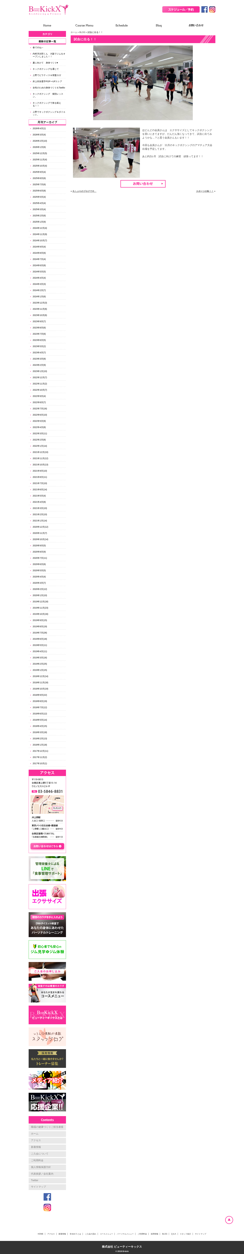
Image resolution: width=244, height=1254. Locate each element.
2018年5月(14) (40, 720)
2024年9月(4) (39, 246)
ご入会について (39, 1153)
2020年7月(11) (40, 558)
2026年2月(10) (40, 141)
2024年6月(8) (39, 265)
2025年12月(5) (40, 153)
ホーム (74, 32)
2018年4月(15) (40, 726)
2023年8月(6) (39, 327)
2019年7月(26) (40, 632)
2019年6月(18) (40, 639)
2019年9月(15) (40, 620)
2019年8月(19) (40, 626)
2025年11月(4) (40, 159)
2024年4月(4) (39, 278)
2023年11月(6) (40, 309)
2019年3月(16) (40, 657)
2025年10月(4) (40, 166)
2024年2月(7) (39, 290)
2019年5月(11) (40, 645)
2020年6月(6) (39, 564)
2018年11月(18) (40, 682)
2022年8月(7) (39, 402)
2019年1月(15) (40, 670)
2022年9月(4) (39, 396)
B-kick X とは (75, 1234)
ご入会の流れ (90, 1234)
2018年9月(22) (40, 695)
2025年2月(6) (39, 215)
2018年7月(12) (40, 707)
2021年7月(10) (40, 483)
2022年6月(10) (40, 415)
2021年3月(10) (40, 508)
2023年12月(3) (40, 302)
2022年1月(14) (40, 446)
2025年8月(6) (39, 178)
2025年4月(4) (39, 203)
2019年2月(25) (40, 664)
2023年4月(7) (39, 352)
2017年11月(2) (40, 757)
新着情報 (36, 1147)
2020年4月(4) (39, 576)
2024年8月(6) (39, 253)
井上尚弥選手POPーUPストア (47, 81)
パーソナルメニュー (125, 1234)
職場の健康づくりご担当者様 (47, 1127)
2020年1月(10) (40, 595)
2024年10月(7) (40, 240)
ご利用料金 (37, 1160)
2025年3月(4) (39, 209)
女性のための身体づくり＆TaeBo (49, 87)
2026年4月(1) (39, 128)
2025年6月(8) (39, 190)
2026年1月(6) (39, 147)
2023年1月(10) (40, 371)
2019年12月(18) (40, 601)
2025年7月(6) (39, 184)
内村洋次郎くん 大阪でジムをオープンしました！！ (49, 55)
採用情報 (154, 1234)
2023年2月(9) (39, 365)
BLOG (82, 32)
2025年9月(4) (39, 172)
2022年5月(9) (39, 421)
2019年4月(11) (40, 651)
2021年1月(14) (40, 520)
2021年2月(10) (40, 514)
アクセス (36, 1140)
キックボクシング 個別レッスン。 (48, 95)
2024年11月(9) (40, 234)
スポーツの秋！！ (205, 191)
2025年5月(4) (39, 197)
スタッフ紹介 (185, 1234)
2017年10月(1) (40, 763)
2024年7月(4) (39, 259)
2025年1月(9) (39, 222)
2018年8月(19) (40, 701)
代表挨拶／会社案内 (42, 1173)
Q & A (173, 1234)
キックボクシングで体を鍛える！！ (47, 104)
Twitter (34, 1180)
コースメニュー (106, 1234)
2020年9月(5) (39, 545)
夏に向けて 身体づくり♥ (45, 62)
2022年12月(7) (40, 377)
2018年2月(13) (40, 738)
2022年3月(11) (40, 433)
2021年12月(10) (40, 452)
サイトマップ (38, 1186)
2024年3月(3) (39, 284)
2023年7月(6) (39, 334)
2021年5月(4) (39, 495)
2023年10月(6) (40, 315)
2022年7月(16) (40, 408)
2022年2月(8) (39, 439)
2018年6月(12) (40, 713)
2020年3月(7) (39, 583)
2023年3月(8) (39, 359)
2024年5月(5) (39, 271)
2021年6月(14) (40, 489)
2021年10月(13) (40, 464)
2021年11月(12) (40, 458)
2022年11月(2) (40, 383)
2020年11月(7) (40, 533)
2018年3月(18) (40, 732)
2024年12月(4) (40, 228)
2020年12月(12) (40, 527)
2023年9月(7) (39, 321)
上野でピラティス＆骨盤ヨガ (47, 75)
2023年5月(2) (39, 346)
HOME (40, 1234)
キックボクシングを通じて (46, 69)
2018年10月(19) (40, 688)
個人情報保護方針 (41, 1167)
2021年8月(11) (40, 477)
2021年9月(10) (40, 471)
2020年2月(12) (40, 589)
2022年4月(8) (39, 427)
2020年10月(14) (40, 539)
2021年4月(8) (39, 502)
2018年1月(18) (40, 744)
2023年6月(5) (39, 340)
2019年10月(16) (40, 614)
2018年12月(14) (40, 676)
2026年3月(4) (39, 134)
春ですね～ (38, 47)
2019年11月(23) (40, 608)
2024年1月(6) (39, 296)
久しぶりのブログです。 (84, 191)
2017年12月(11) (40, 751)
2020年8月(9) (39, 552)
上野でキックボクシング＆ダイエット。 (49, 113)
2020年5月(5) (39, 570)
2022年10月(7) (40, 390)
